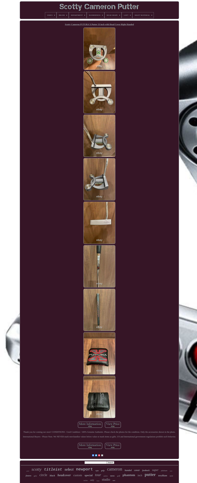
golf (118, 476)
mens (112, 476)
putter (150, 474)
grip (103, 470)
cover (137, 470)
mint (171, 471)
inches (86, 480)
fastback (146, 470)
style (171, 476)
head (98, 480)
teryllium (162, 475)
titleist (53, 469)
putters (106, 476)
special (89, 475)
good (28, 471)
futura (28, 475)
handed (128, 470)
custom (77, 475)
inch (140, 475)
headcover (64, 475)
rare (114, 480)
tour (98, 475)
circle (43, 475)
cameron (114, 469)
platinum (164, 471)
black (52, 475)
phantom (129, 475)
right (97, 471)
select (69, 469)
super (155, 470)
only (92, 480)
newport (84, 469)
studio (106, 479)
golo (35, 476)
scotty (36, 469)
